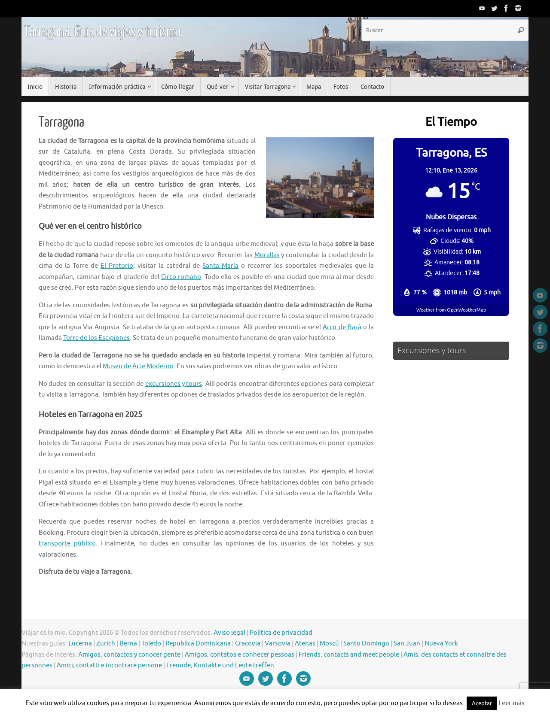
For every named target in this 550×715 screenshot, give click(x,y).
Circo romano (181, 277)
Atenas (305, 643)
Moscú (329, 643)
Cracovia (247, 643)
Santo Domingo (366, 643)
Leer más (511, 703)
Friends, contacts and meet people (349, 655)
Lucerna (80, 643)
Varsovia (277, 643)
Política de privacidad (281, 633)
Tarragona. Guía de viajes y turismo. (103, 32)
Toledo (151, 643)
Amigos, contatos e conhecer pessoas (239, 655)
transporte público (67, 543)
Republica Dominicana (198, 643)
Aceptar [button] (482, 703)
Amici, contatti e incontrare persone (109, 665)
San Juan (407, 643)
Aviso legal (229, 633)
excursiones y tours (173, 384)
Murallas (267, 255)
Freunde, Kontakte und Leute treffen (220, 665)
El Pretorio (117, 266)
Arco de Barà (342, 327)
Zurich (105, 643)
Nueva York (441, 643)
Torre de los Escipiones (96, 338)
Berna (128, 643)
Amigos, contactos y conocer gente (129, 655)
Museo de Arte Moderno (138, 366)
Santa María (220, 266)
